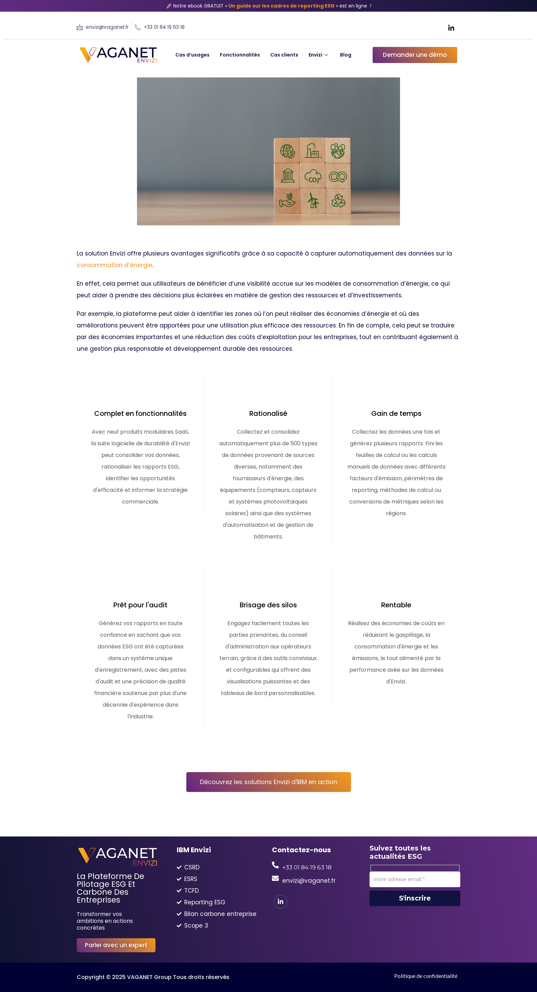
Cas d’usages (192, 54)
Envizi (319, 54)
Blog (345, 54)
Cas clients (284, 54)
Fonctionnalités (240, 54)
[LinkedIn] (451, 27)
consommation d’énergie (114, 265)
